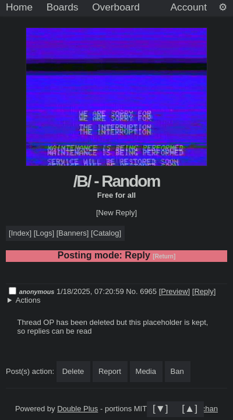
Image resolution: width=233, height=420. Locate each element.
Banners (72, 233)
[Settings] (223, 7)
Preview (174, 291)
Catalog (106, 233)
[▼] (160, 408)
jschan (207, 408)
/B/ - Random (116, 181)
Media (146, 371)
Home (19, 7)
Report (109, 371)
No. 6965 (142, 291)
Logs (44, 233)
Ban (177, 371)
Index (20, 233)
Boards (63, 7)
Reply (203, 291)
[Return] (164, 256)
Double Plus (77, 408)
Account (189, 7)
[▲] (189, 408)
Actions (28, 300)
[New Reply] (116, 212)
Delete (73, 371)
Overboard (116, 7)
